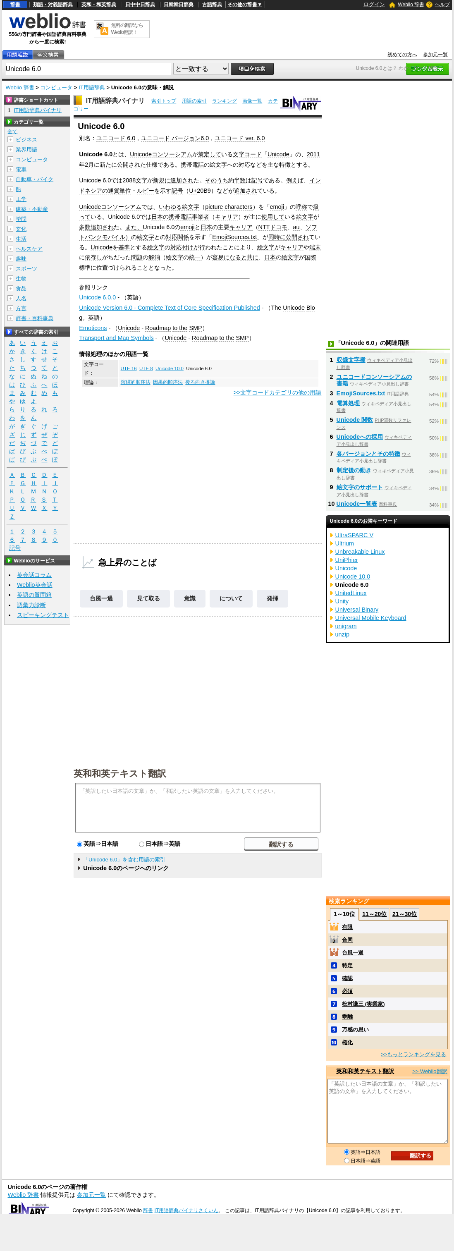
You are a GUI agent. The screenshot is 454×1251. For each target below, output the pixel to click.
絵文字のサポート (360, 487)
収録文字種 (351, 359)
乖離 (347, 1017)
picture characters (228, 206)
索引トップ (163, 101)
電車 (21, 169)
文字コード (247, 154)
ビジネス (26, 139)
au (296, 227)
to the (179, 328)
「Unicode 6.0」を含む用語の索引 (124, 859)
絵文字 (190, 206)
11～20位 (374, 914)
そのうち (216, 180)
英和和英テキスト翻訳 (120, 773)
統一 (195, 257)
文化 (21, 229)
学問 (21, 219)
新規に (161, 180)
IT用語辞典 (92, 87)
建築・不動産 (32, 209)
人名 (21, 298)
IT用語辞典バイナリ (115, 100)
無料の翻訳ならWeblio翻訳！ (127, 28)
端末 (315, 247)
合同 (347, 940)
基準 (124, 247)
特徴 (285, 164)
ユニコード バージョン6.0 (175, 138)
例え (292, 180)
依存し (93, 257)
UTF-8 (146, 368)
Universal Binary (357, 609)
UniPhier (346, 560)
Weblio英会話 (35, 584)
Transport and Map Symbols (116, 338)
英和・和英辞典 (98, 4)
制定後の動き (354, 470)
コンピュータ (56, 87)
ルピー (145, 190)
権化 (347, 1042)
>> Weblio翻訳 (429, 1071)
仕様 (152, 164)
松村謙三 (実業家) (363, 1004)
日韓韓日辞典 (179, 4)
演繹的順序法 (136, 382)
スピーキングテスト (43, 615)
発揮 (272, 598)
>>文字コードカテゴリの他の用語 (278, 392)
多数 (85, 227)
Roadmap (158, 328)
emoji (277, 206)
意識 (190, 598)
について (231, 598)
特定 (347, 965)
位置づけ (107, 267)
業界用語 (26, 149)
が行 (199, 247)
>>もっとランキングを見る (413, 1054)
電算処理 (348, 403)
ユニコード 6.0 (115, 138)
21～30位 (404, 914)
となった (160, 267)
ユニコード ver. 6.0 (240, 138)
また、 (134, 227)
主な (273, 164)
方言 (21, 308)
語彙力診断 (31, 605)
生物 (21, 278)
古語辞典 (212, 4)
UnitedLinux (351, 593)
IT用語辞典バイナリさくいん (187, 1210)
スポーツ (26, 269)
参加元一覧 (435, 54)
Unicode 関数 (355, 419)
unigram (346, 626)
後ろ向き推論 (200, 382)
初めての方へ (402, 54)
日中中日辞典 (140, 4)
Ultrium (344, 543)
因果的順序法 (168, 382)
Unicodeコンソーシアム (161, 154)
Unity (342, 601)
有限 (347, 927)
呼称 (301, 206)
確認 (347, 978)
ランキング (224, 101)
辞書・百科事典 (34, 318)
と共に (249, 257)
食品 (21, 288)
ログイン (374, 4)
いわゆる (170, 206)
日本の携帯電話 (171, 216)
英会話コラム (34, 575)
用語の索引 (194, 101)
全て (12, 131)
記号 (257, 180)
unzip (342, 634)
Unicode (278, 154)
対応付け (182, 247)
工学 (21, 199)
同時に (277, 237)
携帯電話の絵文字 (204, 164)
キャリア (226, 216)
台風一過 (101, 598)
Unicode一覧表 (357, 503)
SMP (195, 328)
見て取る (148, 598)
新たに (108, 164)
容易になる (226, 257)
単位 (125, 190)
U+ (193, 190)
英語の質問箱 (34, 594)
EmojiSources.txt (234, 237)
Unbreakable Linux (360, 551)
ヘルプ (442, 4)
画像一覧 (252, 101)
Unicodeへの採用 (360, 436)
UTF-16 (129, 368)
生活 (21, 239)
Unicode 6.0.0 (97, 297)
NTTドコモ (272, 227)
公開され (128, 164)
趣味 (21, 259)
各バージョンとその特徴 (368, 453)
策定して (209, 154)
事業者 (200, 216)
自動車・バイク (34, 179)
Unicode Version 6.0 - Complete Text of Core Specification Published (169, 307)
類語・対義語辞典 (53, 4)
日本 (206, 227)
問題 (137, 257)
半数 (240, 180)
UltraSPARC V (354, 535)
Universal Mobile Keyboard (370, 618)
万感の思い (355, 1029)
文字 (141, 180)
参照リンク (93, 287)
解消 (154, 257)
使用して (272, 216)
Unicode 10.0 (169, 368)
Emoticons (93, 328)
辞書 (15, 4)
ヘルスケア (29, 249)
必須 (347, 991)
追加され (182, 180)
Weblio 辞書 (411, 4)
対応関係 (177, 237)
